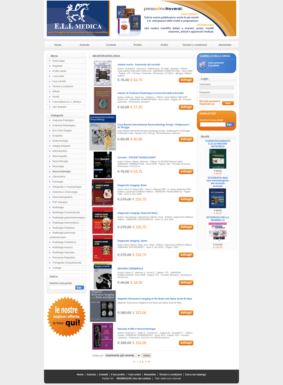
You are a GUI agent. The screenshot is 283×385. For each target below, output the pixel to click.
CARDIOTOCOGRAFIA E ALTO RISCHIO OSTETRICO (217, 144)
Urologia (56, 267)
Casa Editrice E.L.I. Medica (66, 101)
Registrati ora (207, 104)
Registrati (57, 66)
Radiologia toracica (62, 247)
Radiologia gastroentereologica (68, 217)
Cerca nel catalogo (195, 374)
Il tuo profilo (118, 374)
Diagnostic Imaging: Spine (132, 240)
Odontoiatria (58, 176)
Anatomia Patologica (63, 120)
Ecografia (57, 135)
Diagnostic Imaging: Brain (132, 185)
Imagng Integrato (61, 146)
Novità (55, 96)
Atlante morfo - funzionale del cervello (139, 64)
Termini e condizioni (194, 44)
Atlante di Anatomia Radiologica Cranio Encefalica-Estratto (151, 93)
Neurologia (58, 166)
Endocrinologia (60, 140)
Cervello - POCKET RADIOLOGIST (137, 157)
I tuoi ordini (58, 76)
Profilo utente (59, 71)
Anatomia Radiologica (63, 125)
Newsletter (225, 44)
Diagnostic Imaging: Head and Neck (138, 213)
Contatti (111, 44)
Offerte (56, 91)
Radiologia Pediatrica (63, 227)
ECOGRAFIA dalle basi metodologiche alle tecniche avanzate (218, 181)
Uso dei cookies (142, 378)
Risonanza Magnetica (63, 257)
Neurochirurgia (60, 161)
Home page (58, 60)
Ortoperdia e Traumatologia (66, 187)
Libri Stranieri (59, 107)
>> (149, 361)
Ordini (164, 44)
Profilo (138, 44)
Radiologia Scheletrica (64, 242)
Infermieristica (59, 151)
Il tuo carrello (59, 81)
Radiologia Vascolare (63, 252)
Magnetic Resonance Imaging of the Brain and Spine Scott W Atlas (155, 298)
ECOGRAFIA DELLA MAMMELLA (218, 219)
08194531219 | (125, 378)
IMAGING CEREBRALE (130, 268)
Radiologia (58, 207)
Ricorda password (209, 101)
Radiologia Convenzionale (66, 212)
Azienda (84, 44)
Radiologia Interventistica (65, 222)
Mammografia (59, 156)
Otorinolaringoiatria (62, 197)
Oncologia (57, 181)
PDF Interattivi (59, 202)
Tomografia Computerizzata (66, 262)
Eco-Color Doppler (62, 130)
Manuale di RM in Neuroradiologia (136, 328)
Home (57, 44)
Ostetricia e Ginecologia (64, 192)
